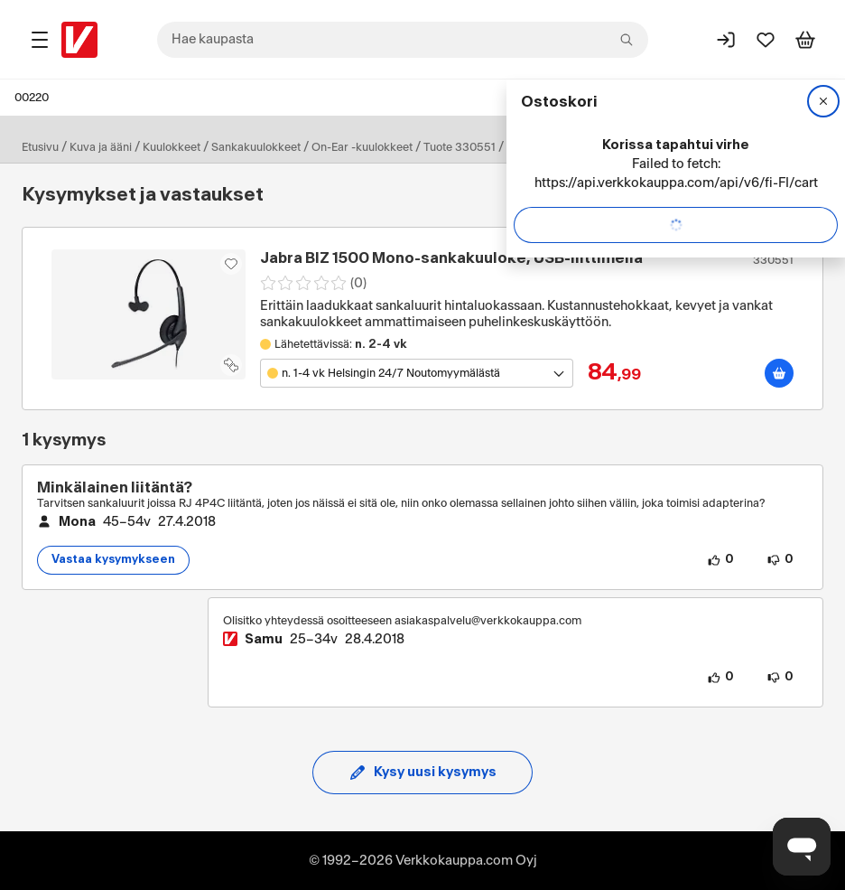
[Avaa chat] (802, 847)
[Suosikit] (766, 40)
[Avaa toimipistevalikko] (416, 373)
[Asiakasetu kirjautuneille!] (231, 264)
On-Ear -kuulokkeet (362, 147)
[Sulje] (823, 101)
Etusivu (40, 147)
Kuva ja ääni (101, 147)
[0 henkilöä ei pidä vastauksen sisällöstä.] (780, 677)
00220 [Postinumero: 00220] (31, 97)
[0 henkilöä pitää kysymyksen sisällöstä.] (720, 560)
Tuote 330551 (459, 147)
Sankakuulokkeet (256, 147)
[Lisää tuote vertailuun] (231, 365)
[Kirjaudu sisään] (726, 40)
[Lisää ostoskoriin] (779, 373)
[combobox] (402, 40)
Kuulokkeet (171, 147)
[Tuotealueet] (40, 40)
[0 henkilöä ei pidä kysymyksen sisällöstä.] (780, 560)
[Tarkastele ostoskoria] (805, 40)
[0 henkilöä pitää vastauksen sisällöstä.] (720, 677)
